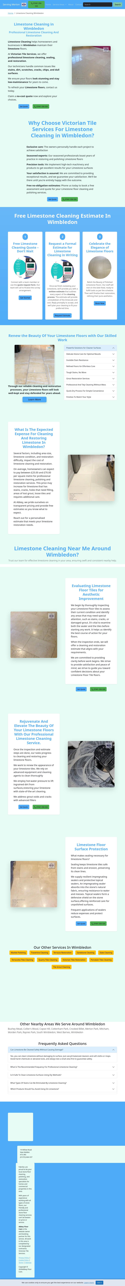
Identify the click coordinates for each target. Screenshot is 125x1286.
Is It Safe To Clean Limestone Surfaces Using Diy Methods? (35, 1075)
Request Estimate (62, 315)
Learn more (89, 1282)
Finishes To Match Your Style (78, 397)
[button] (36, 4)
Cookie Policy (24, 1260)
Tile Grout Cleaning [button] (61, 967)
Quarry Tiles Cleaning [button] (47, 960)
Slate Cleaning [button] (106, 952)
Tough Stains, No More (76, 372)
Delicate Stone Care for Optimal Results (83, 354)
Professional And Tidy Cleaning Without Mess (86, 384)
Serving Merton (11, 4)
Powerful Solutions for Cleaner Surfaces (83, 348)
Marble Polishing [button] (18, 952)
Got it (99, 1282)
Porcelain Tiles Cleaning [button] (101, 960)
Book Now (99, 303)
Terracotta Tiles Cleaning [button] (22, 960)
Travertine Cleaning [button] (39, 952)
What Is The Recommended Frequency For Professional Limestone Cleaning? (43, 1067)
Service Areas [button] (59, 4)
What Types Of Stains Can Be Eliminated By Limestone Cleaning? (38, 1083)
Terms (21, 1262)
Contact (78, 4)
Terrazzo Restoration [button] (62, 952)
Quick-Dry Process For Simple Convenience (85, 391)
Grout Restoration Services (78, 378)
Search (118, 4)
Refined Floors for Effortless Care (80, 366)
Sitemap (28, 1262)
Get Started (25, 297)
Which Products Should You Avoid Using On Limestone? (34, 1089)
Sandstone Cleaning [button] (85, 952)
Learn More (34, 399)
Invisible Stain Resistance (77, 360)
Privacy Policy (24, 1258)
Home (48, 4)
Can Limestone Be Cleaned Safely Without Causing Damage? (36, 1049)
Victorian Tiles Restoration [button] (74, 960)
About (70, 4)
